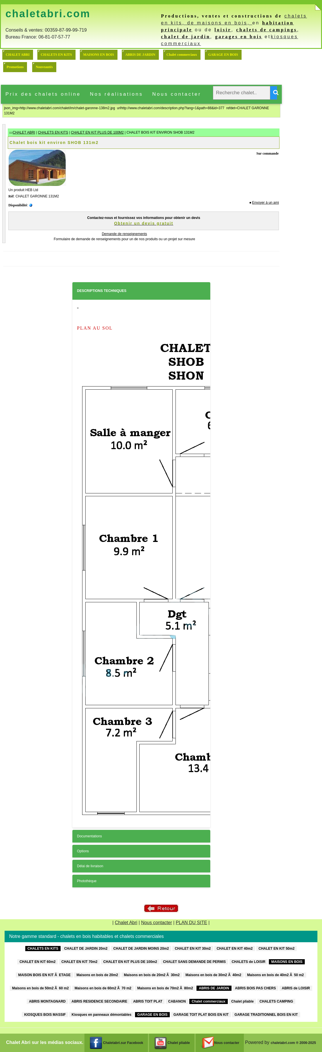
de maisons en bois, (219, 22)
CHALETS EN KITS (56, 55)
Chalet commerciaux (182, 55)
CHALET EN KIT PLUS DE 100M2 (97, 132)
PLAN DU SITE (191, 922)
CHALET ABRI (18, 55)
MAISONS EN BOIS (98, 55)
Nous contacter (176, 94)
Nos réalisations (116, 94)
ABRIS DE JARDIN (140, 55)
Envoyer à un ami (265, 203)
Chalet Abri (126, 922)
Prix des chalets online (43, 94)
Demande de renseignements (124, 234)
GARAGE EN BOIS (223, 55)
